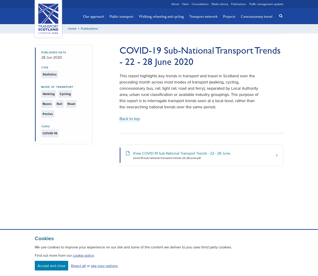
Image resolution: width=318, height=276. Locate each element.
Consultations (200, 4)
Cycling (65, 94)
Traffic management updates (266, 4)
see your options (104, 266)
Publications (238, 4)
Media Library (219, 4)
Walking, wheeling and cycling (161, 16)
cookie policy (83, 255)
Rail (59, 104)
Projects (229, 16)
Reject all (78, 266)
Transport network (203, 16)
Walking (49, 94)
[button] (279, 16)
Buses (47, 104)
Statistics (50, 74)
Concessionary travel (256, 16)
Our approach (93, 16)
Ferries (48, 114)
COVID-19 (50, 133)
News (185, 4)
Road (71, 104)
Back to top (130, 118)
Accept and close (51, 266)
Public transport (121, 16)
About (175, 4)
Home (72, 28)
